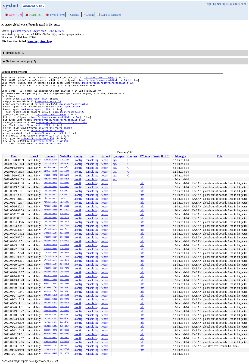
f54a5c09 (64, 206)
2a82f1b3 (64, 229)
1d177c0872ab (50, 314)
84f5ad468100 (50, 171)
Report (105, 156)
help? (165, 156)
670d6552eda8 (50, 295)
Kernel (34, 156)
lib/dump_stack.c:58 (48, 107)
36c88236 (64, 233)
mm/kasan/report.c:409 (35, 116)
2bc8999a (64, 252)
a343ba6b (64, 183)
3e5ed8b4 (64, 326)
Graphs (88, 14)
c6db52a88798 (50, 163)
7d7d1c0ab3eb (50, 183)
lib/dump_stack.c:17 (34, 103)
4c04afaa (64, 167)
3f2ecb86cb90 (50, 159)
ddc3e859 (64, 171)
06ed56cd (64, 345)
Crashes (73, 14)
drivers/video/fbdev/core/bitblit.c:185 (107, 84)
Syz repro (118, 156)
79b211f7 (64, 175)
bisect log (45, 41)
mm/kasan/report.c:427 (69, 119)
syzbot (10, 5)
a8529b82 (64, 295)
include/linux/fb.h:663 (99, 78)
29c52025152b (50, 318)
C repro (132, 156)
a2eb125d (64, 198)
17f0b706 (64, 241)
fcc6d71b (64, 318)
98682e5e (64, 330)
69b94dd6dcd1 (50, 179)
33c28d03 (64, 249)
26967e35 (64, 314)
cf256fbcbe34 (50, 229)
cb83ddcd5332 (50, 299)
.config (78, 159)
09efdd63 (64, 221)
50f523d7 (64, 264)
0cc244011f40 (50, 287)
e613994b (64, 299)
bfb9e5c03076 (50, 175)
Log (92, 156)
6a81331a (64, 280)
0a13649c (64, 179)
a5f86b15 (64, 334)
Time (14, 156)
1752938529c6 (50, 349)
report (104, 159)
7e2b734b (64, 268)
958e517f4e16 (50, 276)
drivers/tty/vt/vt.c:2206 (33, 135)
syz (115, 159)
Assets (156, 156)
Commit (50, 156)
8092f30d (64, 303)
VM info (145, 156)
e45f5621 (64, 307)
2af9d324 (64, 311)
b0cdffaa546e (50, 167)
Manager (180, 156)
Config (78, 156)
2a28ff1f (64, 349)
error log (33, 41)
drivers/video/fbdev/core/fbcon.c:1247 (61, 132)
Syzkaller (65, 156)
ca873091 (64, 218)
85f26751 (64, 353)
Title (219, 156)
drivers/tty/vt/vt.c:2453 (55, 138)
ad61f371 (64, 225)
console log (92, 159)
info (142, 183)
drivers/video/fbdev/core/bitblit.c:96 (101, 81)
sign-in (210, 3)
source (235, 3)
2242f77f (64, 159)
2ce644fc (64, 338)
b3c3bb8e (64, 214)
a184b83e (64, 276)
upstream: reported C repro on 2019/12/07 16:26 (37, 30)
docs (243, 3)
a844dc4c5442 (50, 353)
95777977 (64, 256)
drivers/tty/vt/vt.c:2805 (47, 142)
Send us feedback (109, 14)
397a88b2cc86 (50, 345)
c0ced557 (64, 260)
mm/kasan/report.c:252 (74, 110)
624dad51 (64, 342)
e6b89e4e (64, 163)
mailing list (223, 3)
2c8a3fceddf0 (50, 330)
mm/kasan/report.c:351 (65, 113)
